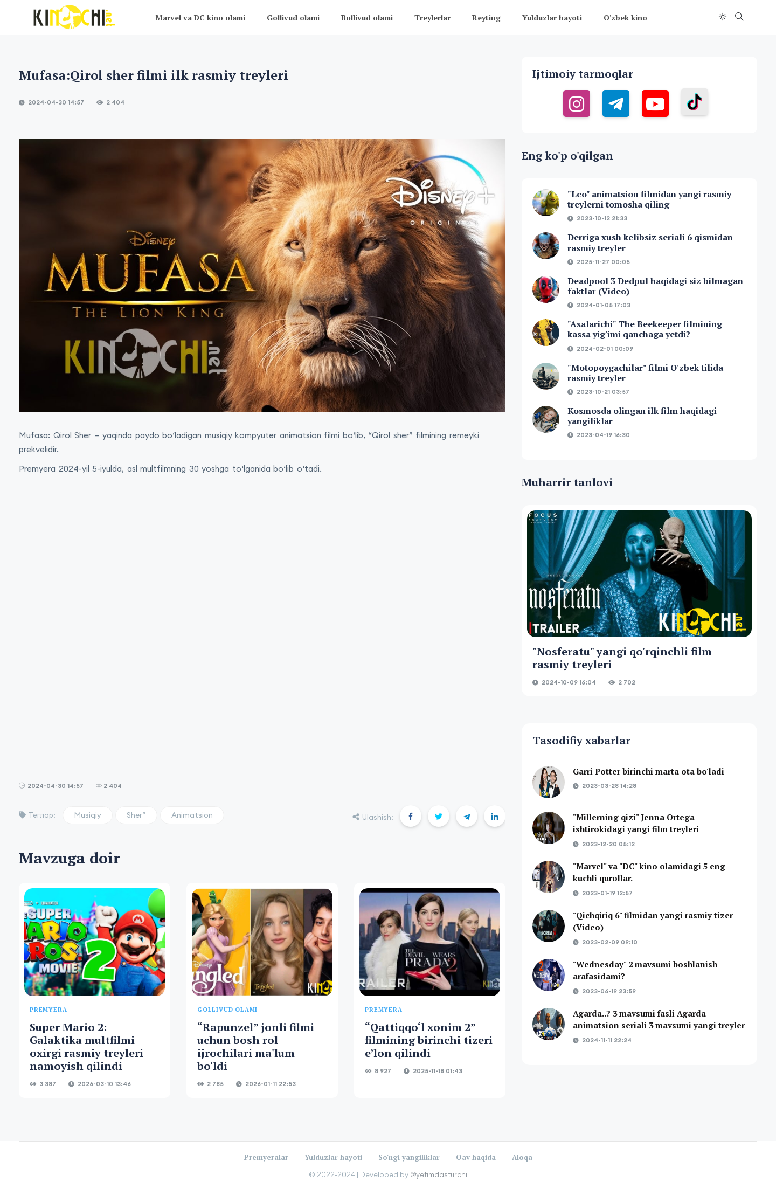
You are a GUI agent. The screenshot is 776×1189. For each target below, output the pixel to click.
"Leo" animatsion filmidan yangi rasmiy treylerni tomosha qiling (649, 199)
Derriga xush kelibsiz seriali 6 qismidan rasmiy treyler (650, 242)
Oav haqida (476, 1157)
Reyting (486, 17)
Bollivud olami (367, 17)
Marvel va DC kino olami (200, 17)
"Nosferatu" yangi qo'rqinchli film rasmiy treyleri (622, 658)
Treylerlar (432, 17)
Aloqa (522, 1157)
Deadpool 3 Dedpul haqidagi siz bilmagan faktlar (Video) (655, 286)
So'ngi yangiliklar (409, 1157)
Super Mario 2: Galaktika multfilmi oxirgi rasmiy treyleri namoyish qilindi (86, 1046)
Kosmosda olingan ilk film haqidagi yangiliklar (642, 416)
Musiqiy (87, 815)
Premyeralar (266, 1157)
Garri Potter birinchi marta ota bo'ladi (648, 771)
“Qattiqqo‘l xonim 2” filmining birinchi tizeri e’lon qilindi (429, 1040)
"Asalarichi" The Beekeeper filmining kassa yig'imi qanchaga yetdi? (644, 329)
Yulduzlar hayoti (552, 17)
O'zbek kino (625, 17)
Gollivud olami (293, 17)
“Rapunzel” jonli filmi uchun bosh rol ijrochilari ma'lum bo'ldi (255, 1046)
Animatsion (192, 815)
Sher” (136, 815)
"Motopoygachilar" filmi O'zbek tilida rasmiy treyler (645, 373)
